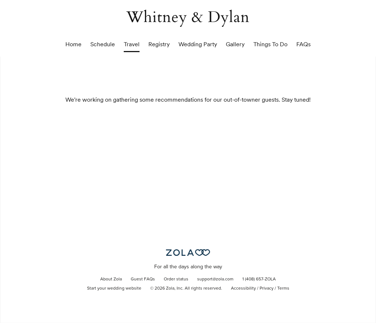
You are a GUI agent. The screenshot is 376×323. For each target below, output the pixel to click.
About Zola (111, 279)
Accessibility (243, 288)
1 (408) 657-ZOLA (259, 279)
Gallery (235, 44)
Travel (132, 44)
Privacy (267, 288)
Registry (159, 44)
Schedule (102, 44)
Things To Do (270, 44)
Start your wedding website (114, 288)
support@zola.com (215, 279)
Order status (176, 279)
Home (73, 44)
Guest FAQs (143, 279)
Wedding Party (197, 44)
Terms (283, 288)
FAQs (303, 44)
